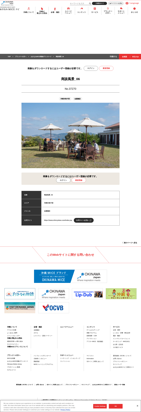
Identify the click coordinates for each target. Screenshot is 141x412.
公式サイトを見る (82, 220)
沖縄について (28, 12)
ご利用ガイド (99, 3)
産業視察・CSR (92, 336)
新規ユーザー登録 (119, 385)
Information (90, 358)
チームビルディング (93, 330)
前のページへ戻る (130, 243)
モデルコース (11, 370)
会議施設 (36, 330)
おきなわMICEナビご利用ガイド (123, 367)
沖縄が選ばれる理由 (42, 12)
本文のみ (135, 57)
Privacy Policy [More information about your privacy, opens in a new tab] (65, 411)
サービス (94, 12)
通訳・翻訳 (116, 336)
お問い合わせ (117, 358)
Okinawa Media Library (14, 364)
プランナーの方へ (108, 12)
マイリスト (90, 356)
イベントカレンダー (13, 336)
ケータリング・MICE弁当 (121, 341)
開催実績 (36, 361)
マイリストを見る (115, 3)
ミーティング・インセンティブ (70, 358)
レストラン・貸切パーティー (43, 336)
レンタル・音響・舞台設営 (121, 333)
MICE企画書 (11, 358)
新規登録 (106, 68)
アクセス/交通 (11, 330)
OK (116, 407)
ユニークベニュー (68, 12)
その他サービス (118, 347)
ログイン (90, 68)
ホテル (36, 333)
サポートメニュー (121, 12)
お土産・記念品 (118, 344)
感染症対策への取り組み (15, 341)
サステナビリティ (13, 344)
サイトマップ (117, 364)
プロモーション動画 (13, 367)
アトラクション (92, 339)
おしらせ (134, 12)
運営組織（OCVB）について (122, 356)
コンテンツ (81, 12)
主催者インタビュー (40, 358)
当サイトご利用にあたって (95, 361)
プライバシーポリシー (120, 361)
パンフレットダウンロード (42, 356)
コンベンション (65, 361)
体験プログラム (92, 333)
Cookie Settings (100, 407)
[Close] (137, 406)
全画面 (124, 57)
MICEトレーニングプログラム (43, 364)
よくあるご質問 (12, 333)
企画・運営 (116, 330)
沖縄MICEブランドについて (17, 347)
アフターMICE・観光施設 (95, 341)
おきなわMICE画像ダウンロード (17, 361)
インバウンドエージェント (121, 339)
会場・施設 (55, 12)
